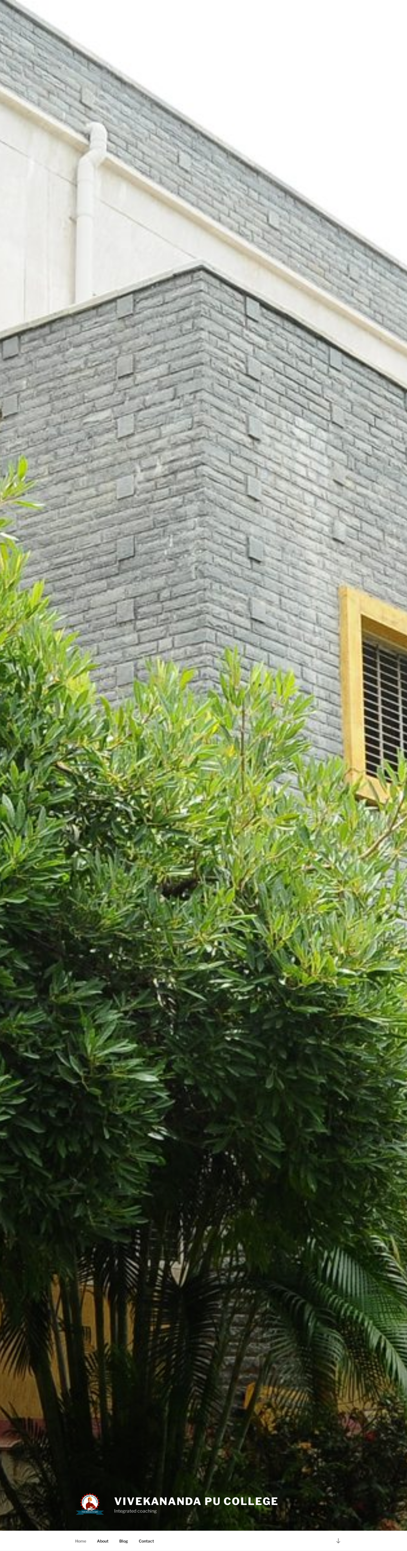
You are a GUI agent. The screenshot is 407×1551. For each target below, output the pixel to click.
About (103, 1541)
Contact (146, 1541)
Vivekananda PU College (196, 1501)
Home (80, 1541)
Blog (123, 1541)
